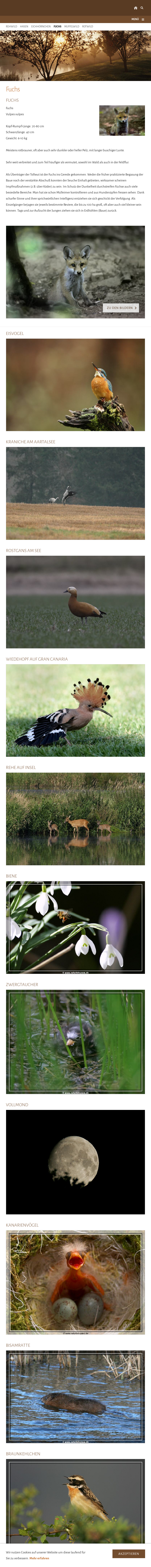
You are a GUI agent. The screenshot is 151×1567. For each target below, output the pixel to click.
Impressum (65, 1563)
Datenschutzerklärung (91, 1563)
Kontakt (49, 1563)
